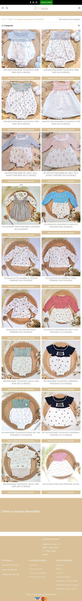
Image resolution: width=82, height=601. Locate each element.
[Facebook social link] (30, 2)
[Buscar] (7, 8)
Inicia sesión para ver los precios (21, 78)
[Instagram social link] (36, 2)
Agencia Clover (50, 594)
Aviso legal (33, 565)
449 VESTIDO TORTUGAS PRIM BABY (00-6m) (60, 484)
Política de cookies (36, 569)
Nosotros (59, 565)
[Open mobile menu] (3, 8)
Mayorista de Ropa (63, 577)
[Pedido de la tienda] (78, 25)
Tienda (10, 19)
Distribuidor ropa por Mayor (66, 589)
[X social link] (33, 2)
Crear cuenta (46, 2)
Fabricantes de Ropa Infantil (67, 581)
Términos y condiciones (38, 573)
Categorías (8, 26)
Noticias (59, 569)
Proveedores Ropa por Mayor (67, 585)
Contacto (59, 573)
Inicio (4, 19)
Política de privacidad (37, 577)
